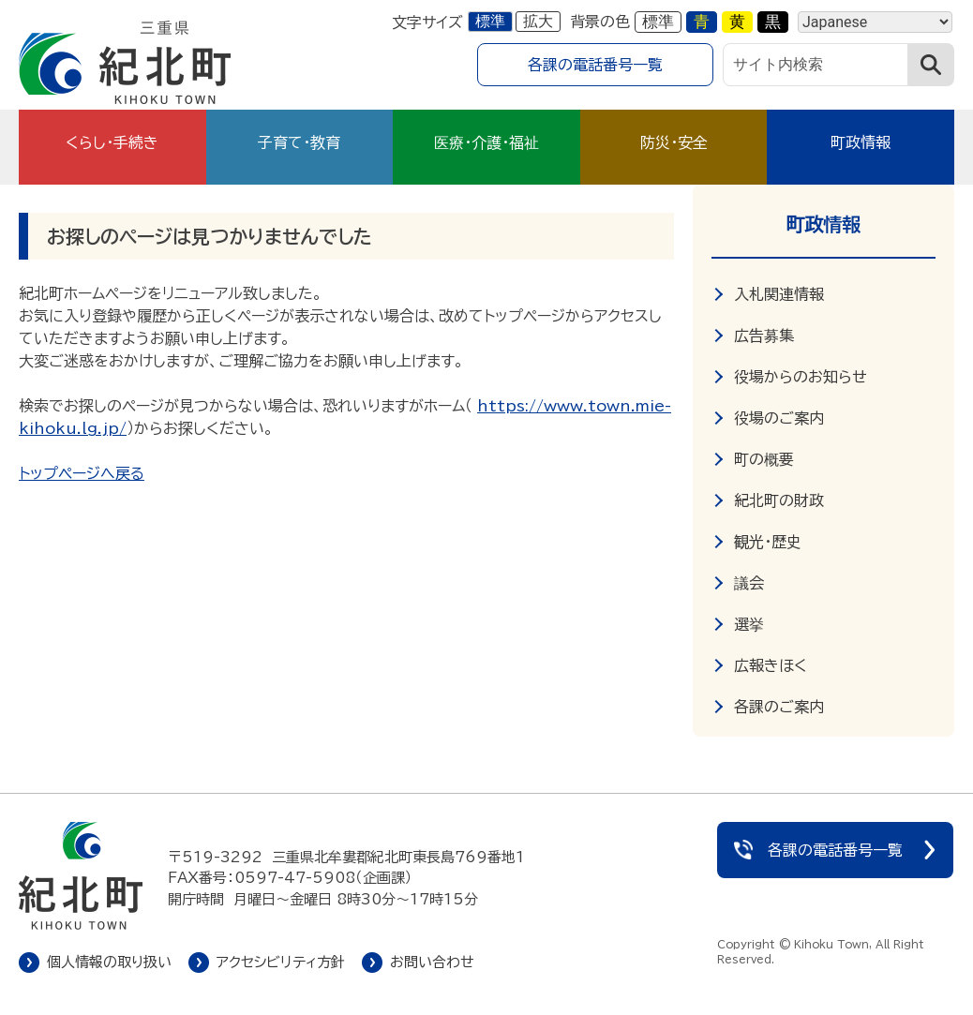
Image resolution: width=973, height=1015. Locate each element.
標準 (490, 21)
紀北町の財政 (779, 500)
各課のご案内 (779, 706)
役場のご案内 (779, 417)
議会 (749, 582)
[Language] (875, 22)
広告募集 (764, 335)
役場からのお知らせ (800, 376)
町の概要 (764, 459)
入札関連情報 (779, 294)
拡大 (538, 21)
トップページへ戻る (81, 473)
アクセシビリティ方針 (281, 962)
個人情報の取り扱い (109, 962)
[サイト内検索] (815, 64)
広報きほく (770, 665)
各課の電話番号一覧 (595, 64)
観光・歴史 (767, 541)
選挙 (749, 624)
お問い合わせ (432, 962)
